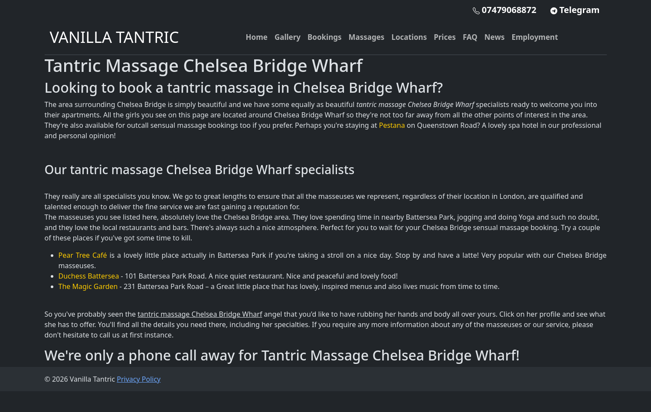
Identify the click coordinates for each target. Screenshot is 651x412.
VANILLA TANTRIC (114, 37)
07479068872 (505, 10)
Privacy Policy (138, 379)
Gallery (288, 37)
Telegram (575, 10)
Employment (534, 37)
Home (257, 37)
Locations (409, 37)
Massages (367, 37)
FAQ (470, 37)
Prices (445, 37)
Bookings (325, 37)
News (494, 37)
